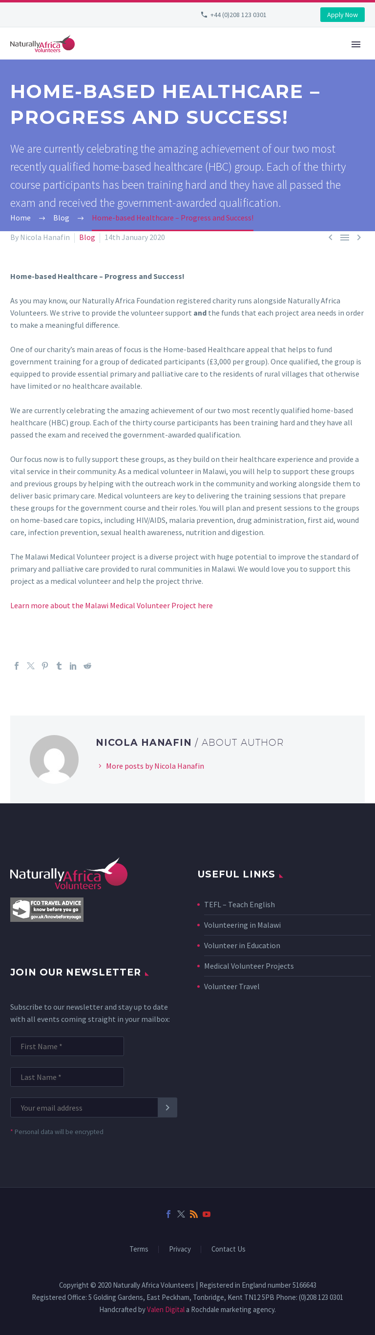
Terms (138, 1249)
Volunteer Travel (232, 986)
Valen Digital (166, 1309)
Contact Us (228, 1249)
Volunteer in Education (242, 945)
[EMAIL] (88, 1107)
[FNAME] (67, 1046)
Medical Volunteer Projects (249, 966)
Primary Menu (356, 44)
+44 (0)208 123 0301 (238, 14)
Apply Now (342, 14)
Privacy (180, 1249)
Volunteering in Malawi (242, 925)
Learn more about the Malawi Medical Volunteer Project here (111, 605)
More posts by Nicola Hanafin (155, 766)
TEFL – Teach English (239, 904)
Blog (87, 237)
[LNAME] (67, 1077)
